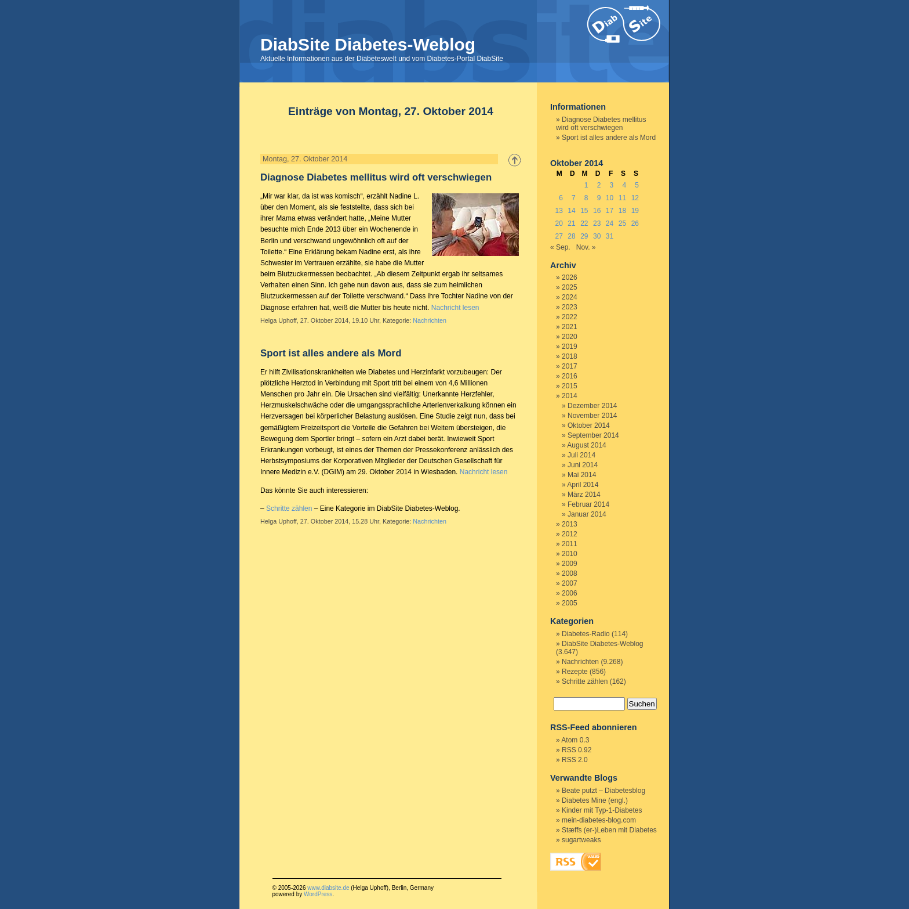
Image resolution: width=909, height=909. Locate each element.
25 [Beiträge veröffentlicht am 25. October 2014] (622, 223)
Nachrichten (429, 320)
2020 (569, 337)
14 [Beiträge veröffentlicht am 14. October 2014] (571, 211)
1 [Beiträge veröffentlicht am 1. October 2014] (586, 185)
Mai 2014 (582, 475)
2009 (569, 564)
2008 (569, 573)
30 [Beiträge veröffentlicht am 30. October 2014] (597, 236)
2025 (569, 287)
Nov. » (586, 247)
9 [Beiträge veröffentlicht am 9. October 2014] (599, 198)
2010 (569, 554)
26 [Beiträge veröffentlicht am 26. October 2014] (635, 223)
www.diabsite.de (328, 888)
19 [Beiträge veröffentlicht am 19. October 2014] (635, 211)
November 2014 (592, 416)
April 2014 (582, 485)
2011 (569, 544)
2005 (569, 603)
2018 (569, 356)
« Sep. (560, 247)
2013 (569, 524)
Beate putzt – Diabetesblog (603, 791)
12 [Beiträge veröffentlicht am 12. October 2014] (635, 198)
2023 (569, 307)
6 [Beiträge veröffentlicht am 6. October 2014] (561, 198)
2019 (569, 346)
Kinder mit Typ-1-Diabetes (602, 810)
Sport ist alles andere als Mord (330, 353)
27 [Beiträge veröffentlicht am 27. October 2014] (558, 236)
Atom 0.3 (575, 740)
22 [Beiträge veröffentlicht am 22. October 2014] (584, 223)
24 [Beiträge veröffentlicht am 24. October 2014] (609, 223)
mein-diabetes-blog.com (599, 820)
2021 (569, 327)
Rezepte (575, 672)
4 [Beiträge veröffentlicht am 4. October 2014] (624, 185)
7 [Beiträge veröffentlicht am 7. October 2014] (574, 198)
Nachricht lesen (455, 308)
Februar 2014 (588, 504)
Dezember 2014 (592, 406)
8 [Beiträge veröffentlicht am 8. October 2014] (586, 198)
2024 (569, 297)
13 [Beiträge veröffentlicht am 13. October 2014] (558, 211)
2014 (569, 396)
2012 (569, 534)
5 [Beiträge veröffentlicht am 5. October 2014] (637, 185)
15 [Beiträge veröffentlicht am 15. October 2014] (584, 211)
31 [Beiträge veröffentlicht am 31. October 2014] (609, 236)
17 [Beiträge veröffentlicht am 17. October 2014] (609, 211)
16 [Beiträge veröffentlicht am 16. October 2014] (597, 211)
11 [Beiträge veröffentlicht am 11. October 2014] (622, 198)
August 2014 (586, 445)
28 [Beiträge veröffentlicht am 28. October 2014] (571, 236)
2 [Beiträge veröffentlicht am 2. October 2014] (599, 185)
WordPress (318, 894)
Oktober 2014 (589, 425)
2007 (569, 583)
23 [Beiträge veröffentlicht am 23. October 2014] (597, 223)
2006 (569, 593)
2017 (569, 366)
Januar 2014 (587, 514)
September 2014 (593, 435)
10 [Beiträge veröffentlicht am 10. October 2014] (609, 198)
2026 (569, 277)
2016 (569, 376)
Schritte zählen (289, 508)
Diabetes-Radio (586, 634)
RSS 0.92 (576, 750)
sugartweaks (581, 840)
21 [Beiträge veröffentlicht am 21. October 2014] (571, 223)
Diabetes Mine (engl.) (595, 800)
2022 (569, 317)
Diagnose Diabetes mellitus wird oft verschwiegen (376, 177)
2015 (569, 386)
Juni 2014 (583, 465)
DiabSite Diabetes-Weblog (367, 44)
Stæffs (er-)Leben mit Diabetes (609, 830)
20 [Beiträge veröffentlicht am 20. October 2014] (558, 223)
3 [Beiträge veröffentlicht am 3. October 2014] (612, 185)
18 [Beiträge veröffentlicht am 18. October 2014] (622, 211)
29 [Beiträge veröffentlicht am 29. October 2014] (584, 236)
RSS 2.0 (575, 760)
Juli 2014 (581, 455)
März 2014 (584, 494)
